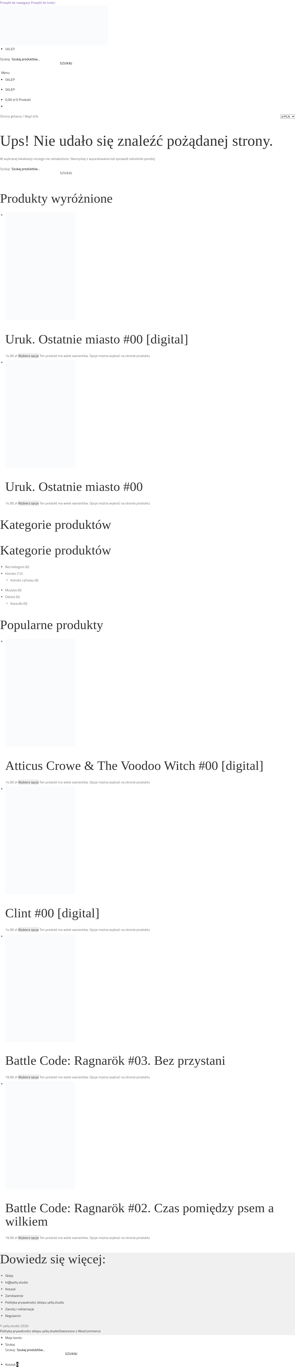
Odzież (10, 596)
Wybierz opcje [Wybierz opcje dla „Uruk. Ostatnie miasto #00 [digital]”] (28, 355)
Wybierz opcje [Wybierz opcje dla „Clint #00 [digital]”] (28, 929)
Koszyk (10, 1289)
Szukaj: (5, 59)
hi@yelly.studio (16, 1282)
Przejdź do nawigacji (15, 2)
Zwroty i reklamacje (19, 1309)
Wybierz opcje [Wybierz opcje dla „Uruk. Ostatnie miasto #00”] (28, 503)
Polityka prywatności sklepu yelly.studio (34, 1302)
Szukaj (66, 63)
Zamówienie (14, 1295)
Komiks (10, 573)
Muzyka (11, 590)
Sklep (9, 1275)
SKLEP (10, 49)
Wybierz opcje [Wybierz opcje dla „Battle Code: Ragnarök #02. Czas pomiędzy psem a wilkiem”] (28, 1237)
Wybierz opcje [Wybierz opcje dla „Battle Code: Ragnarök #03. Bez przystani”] (28, 1077)
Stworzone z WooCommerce (79, 1331)
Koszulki (16, 603)
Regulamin (13, 1315)
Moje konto (13, 1337)
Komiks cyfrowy (22, 580)
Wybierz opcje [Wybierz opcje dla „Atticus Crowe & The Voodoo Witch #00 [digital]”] (28, 782)
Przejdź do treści (43, 2)
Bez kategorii (14, 566)
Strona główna (11, 116)
